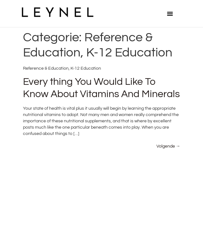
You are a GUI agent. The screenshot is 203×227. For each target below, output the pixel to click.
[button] (170, 13)
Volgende (168, 146)
